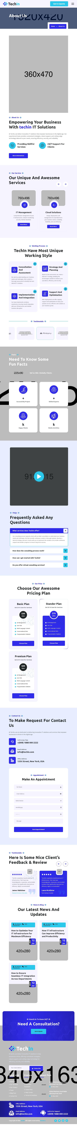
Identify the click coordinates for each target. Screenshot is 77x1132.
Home (53, 27)
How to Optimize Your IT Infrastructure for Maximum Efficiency (22, 938)
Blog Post (12, 1101)
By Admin (17, 928)
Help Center (28, 1100)
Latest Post (28, 1097)
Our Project (13, 1095)
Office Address (22, 762)
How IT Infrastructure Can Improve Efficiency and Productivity (53, 938)
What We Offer (29, 1089)
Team (11, 1098)
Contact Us (13, 1104)
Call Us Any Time (22, 744)
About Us (12, 1089)
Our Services (13, 1092)
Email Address (22, 753)
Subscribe (36, 1076)
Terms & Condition (30, 1103)
